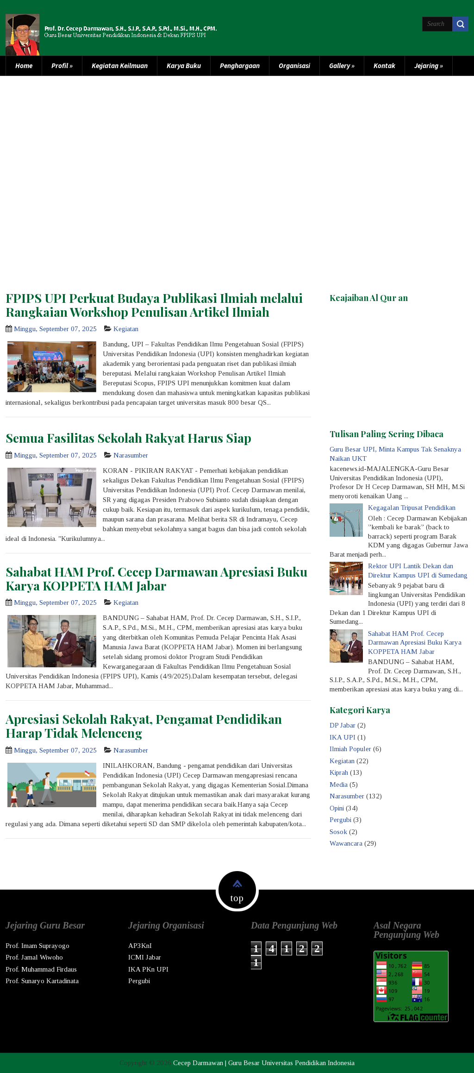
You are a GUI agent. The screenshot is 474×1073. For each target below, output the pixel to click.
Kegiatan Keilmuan (120, 65)
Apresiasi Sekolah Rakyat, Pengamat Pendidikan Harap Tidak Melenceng (144, 725)
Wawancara (346, 843)
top (237, 898)
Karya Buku (184, 65)
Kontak (384, 65)
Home (23, 65)
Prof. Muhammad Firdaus (41, 969)
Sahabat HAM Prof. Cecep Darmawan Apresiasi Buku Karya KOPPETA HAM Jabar (156, 578)
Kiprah (339, 772)
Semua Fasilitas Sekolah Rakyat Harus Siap (128, 437)
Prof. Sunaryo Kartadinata (42, 981)
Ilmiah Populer (350, 749)
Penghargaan (240, 65)
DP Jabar (343, 725)
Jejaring (428, 65)
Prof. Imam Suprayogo (37, 945)
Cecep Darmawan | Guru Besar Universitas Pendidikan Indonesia (264, 1063)
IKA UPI (343, 737)
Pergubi (340, 819)
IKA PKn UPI (148, 969)
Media (339, 784)
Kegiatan (125, 329)
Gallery (342, 65)
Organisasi (294, 65)
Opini (337, 808)
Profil (62, 65)
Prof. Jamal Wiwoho (34, 957)
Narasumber (130, 455)
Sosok (338, 831)
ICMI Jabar (144, 957)
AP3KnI (140, 945)
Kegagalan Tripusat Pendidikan (411, 507)
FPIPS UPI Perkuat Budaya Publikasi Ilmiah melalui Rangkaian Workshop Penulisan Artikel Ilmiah (154, 304)
